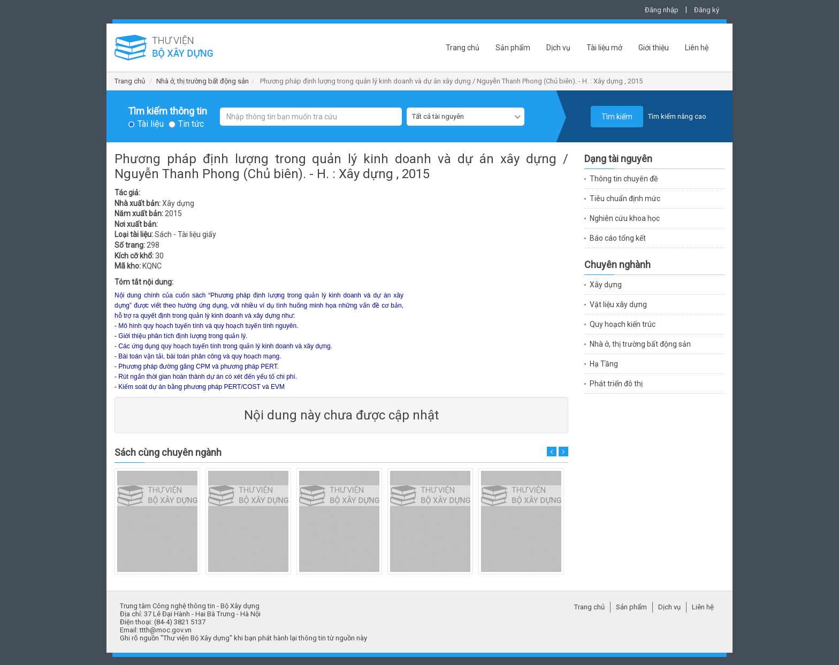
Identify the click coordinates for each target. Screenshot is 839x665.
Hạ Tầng (604, 364)
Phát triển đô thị (616, 383)
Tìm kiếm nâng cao (677, 116)
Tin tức (191, 124)
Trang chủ (462, 47)
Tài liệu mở (604, 47)
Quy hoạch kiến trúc (622, 324)
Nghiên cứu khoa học (625, 218)
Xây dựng (606, 284)
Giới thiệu (653, 47)
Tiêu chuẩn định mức (625, 198)
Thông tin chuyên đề (624, 178)
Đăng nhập (661, 10)
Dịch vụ (558, 47)
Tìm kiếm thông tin (167, 111)
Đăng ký (706, 10)
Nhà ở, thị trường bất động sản (202, 81)
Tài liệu (151, 124)
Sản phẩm (512, 47)
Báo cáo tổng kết (618, 238)
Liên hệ (696, 47)
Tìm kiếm (616, 116)
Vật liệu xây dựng (618, 304)
